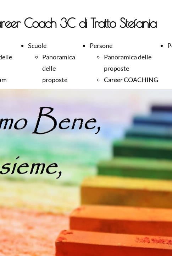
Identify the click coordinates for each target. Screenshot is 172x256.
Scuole (37, 45)
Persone (101, 45)
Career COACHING (131, 80)
